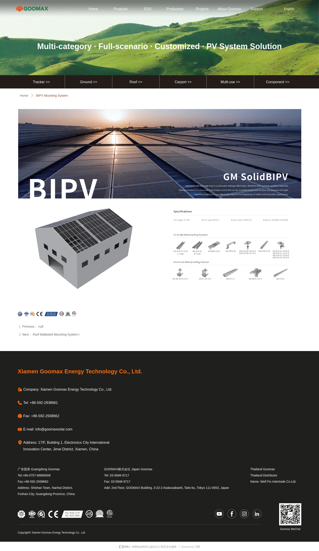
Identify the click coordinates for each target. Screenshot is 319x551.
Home (24, 95)
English (289, 9)
